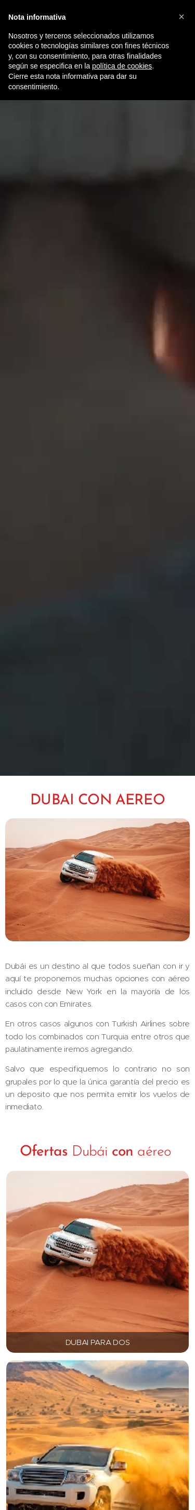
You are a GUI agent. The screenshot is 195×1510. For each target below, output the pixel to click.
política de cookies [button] (122, 66)
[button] (181, 16)
